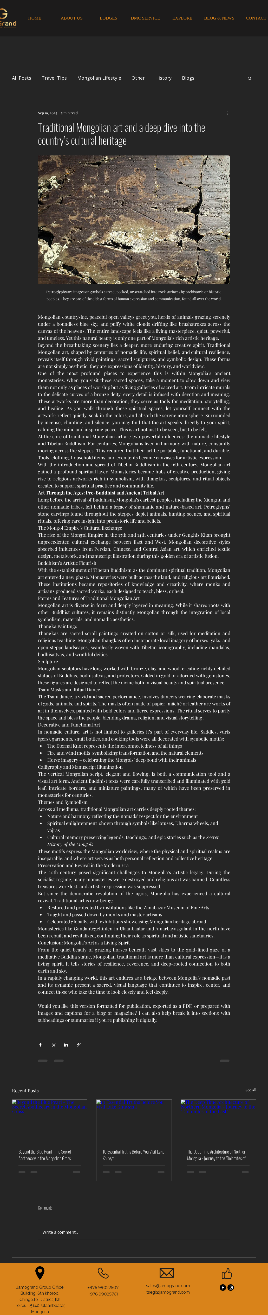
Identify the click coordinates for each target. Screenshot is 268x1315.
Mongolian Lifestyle (99, 78)
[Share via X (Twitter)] (53, 1044)
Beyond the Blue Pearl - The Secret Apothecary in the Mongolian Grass (44, 1155)
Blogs (188, 78)
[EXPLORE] (182, 18)
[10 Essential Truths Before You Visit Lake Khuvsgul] (134, 1121)
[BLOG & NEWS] (219, 18)
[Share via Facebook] (40, 1044)
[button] (249, 78)
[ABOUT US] (71, 18)
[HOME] (34, 18)
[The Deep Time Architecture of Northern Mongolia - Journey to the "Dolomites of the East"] (218, 1121)
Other (138, 78)
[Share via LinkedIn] (65, 1044)
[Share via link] (78, 1044)
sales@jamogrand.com (168, 1285)
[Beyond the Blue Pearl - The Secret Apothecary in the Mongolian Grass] (49, 1121)
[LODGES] (108, 18)
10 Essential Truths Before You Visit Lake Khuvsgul (133, 1155)
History (163, 78)
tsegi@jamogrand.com (168, 1292)
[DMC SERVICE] (145, 18)
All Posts (21, 78)
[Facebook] (223, 1287)
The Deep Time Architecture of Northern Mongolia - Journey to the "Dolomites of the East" (217, 1155)
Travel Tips (54, 78)
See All (250, 1089)
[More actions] (227, 113)
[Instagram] (230, 1287)
